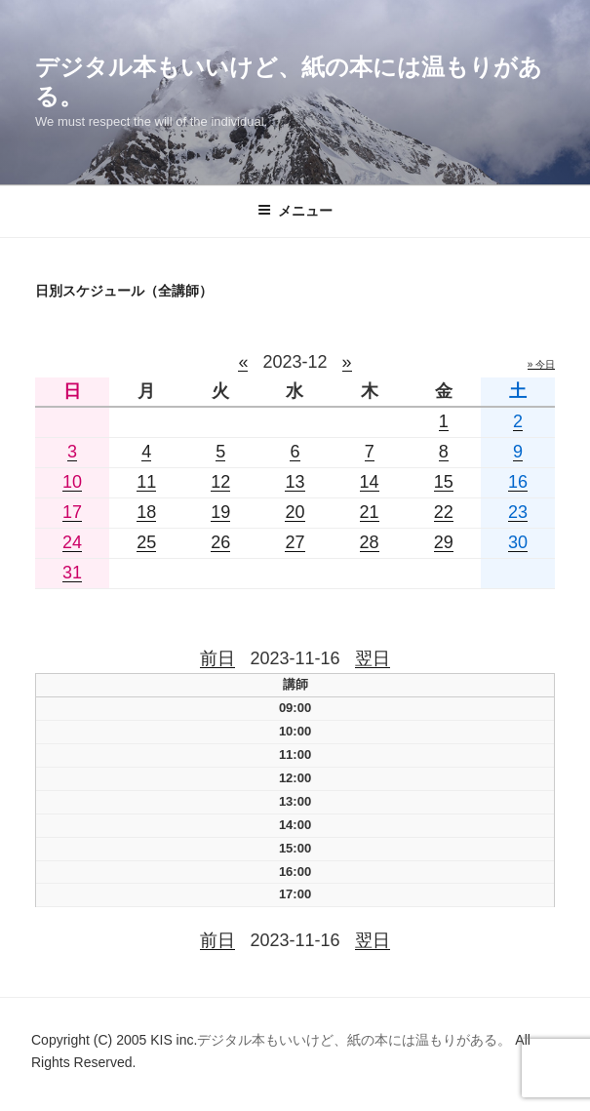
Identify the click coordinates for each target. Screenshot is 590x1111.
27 (294, 542)
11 (146, 482)
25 (146, 542)
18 (146, 512)
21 (369, 512)
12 (220, 482)
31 (72, 572)
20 (294, 512)
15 (443, 482)
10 (72, 482)
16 (518, 482)
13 (294, 482)
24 (72, 542)
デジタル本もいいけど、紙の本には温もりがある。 (356, 1040)
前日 (217, 658)
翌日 (372, 658)
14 (369, 482)
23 (518, 512)
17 (72, 512)
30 (518, 542)
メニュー (295, 210)
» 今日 (541, 364)
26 (220, 542)
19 (220, 512)
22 (443, 512)
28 (369, 542)
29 (443, 542)
